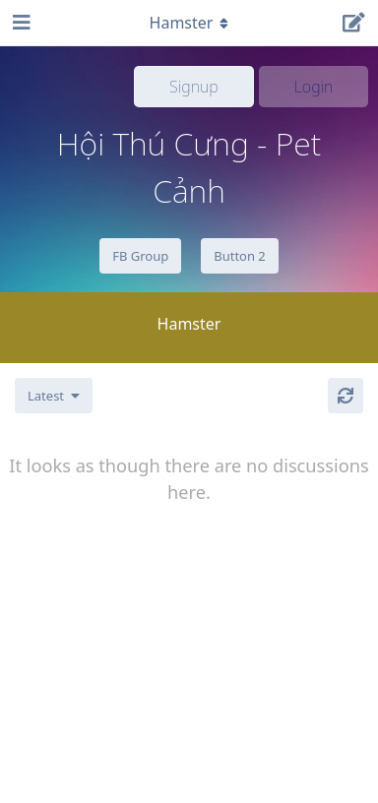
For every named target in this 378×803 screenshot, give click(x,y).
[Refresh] (345, 395)
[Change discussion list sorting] (54, 395)
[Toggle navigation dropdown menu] (189, 22)
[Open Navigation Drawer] (19, 22)
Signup (194, 86)
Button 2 (240, 256)
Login (314, 86)
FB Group (140, 256)
